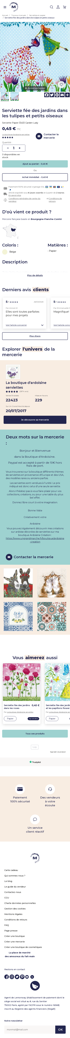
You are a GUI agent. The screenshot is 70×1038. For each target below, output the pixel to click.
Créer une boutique (14, 936)
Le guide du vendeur (15, 886)
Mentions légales (13, 914)
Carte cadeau (11, 870)
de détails (37, 275)
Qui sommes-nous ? (14, 875)
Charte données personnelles (20, 903)
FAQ (6, 925)
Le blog (8, 881)
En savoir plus (15, 195)
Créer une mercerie (14, 941)
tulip (35, 747)
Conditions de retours (55, 199)
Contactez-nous (12, 892)
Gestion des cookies (15, 908)
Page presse (11, 930)
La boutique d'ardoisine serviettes (16, 134)
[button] (24, 325)
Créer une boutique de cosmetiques (23, 947)
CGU (6, 897)
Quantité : (7, 142)
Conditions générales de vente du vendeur (24, 199)
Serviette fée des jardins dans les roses (17, 707)
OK (60, 1029)
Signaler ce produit (58, 752)
